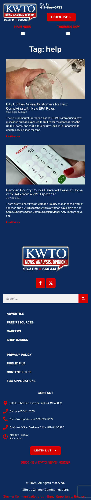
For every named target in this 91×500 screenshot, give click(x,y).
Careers (14, 331)
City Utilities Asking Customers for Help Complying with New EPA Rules (36, 106)
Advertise (15, 314)
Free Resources (20, 322)
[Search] (83, 298)
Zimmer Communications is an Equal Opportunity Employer (45, 496)
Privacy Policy (19, 354)
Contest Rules (19, 372)
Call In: (51, 6)
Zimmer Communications (51, 489)
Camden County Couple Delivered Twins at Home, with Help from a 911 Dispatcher (44, 192)
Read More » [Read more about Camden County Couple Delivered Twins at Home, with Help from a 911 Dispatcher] (13, 222)
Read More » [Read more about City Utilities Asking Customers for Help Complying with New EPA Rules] (13, 136)
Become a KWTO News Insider (46, 462)
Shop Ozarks (17, 340)
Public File (16, 363)
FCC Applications (21, 381)
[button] (23, 33)
